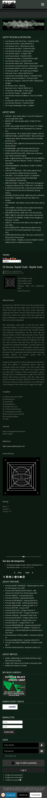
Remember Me (10, 756)
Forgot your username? (14, 777)
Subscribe (8, 732)
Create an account (13, 780)
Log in (23, 770)
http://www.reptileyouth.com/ (14, 446)
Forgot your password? (14, 775)
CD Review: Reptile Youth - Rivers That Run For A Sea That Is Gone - (25, 566)
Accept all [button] (11, 795)
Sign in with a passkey (23, 763)
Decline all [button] (23, 795)
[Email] (13, 726)
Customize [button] (35, 795)
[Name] (13, 722)
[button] (4, 577)
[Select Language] (12, 261)
